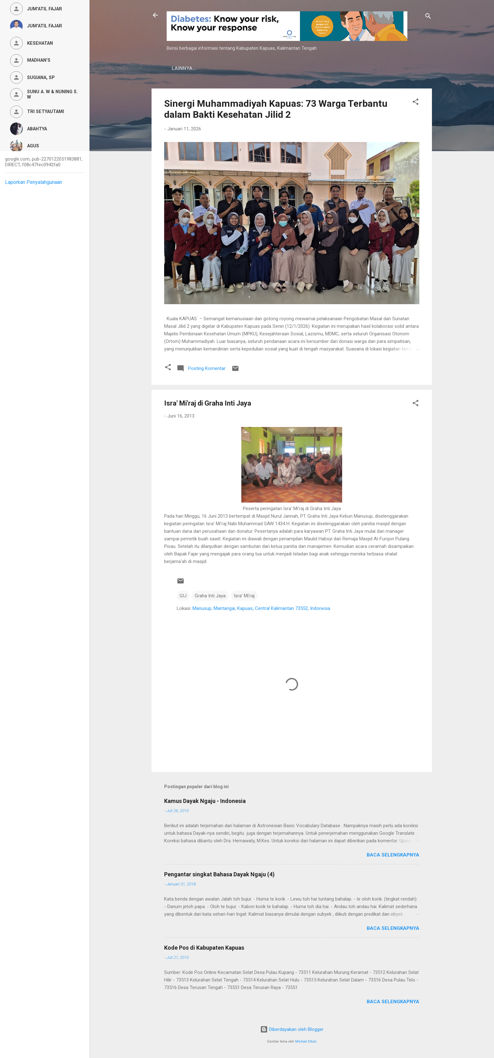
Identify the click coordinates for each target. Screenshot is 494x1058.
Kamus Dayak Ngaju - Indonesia (205, 801)
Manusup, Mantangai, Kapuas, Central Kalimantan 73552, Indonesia (261, 608)
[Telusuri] (428, 17)
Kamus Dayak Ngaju (197, 68)
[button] (415, 103)
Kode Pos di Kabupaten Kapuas (204, 947)
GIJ (183, 596)
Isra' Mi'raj (244, 596)
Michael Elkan (306, 1041)
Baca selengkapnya (393, 855)
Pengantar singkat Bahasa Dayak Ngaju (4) (219, 874)
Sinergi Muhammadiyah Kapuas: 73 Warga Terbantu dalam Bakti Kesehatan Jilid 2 (276, 109)
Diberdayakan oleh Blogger (292, 1029)
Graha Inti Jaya (210, 596)
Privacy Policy (253, 68)
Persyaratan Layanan (313, 68)
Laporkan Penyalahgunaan (33, 182)
